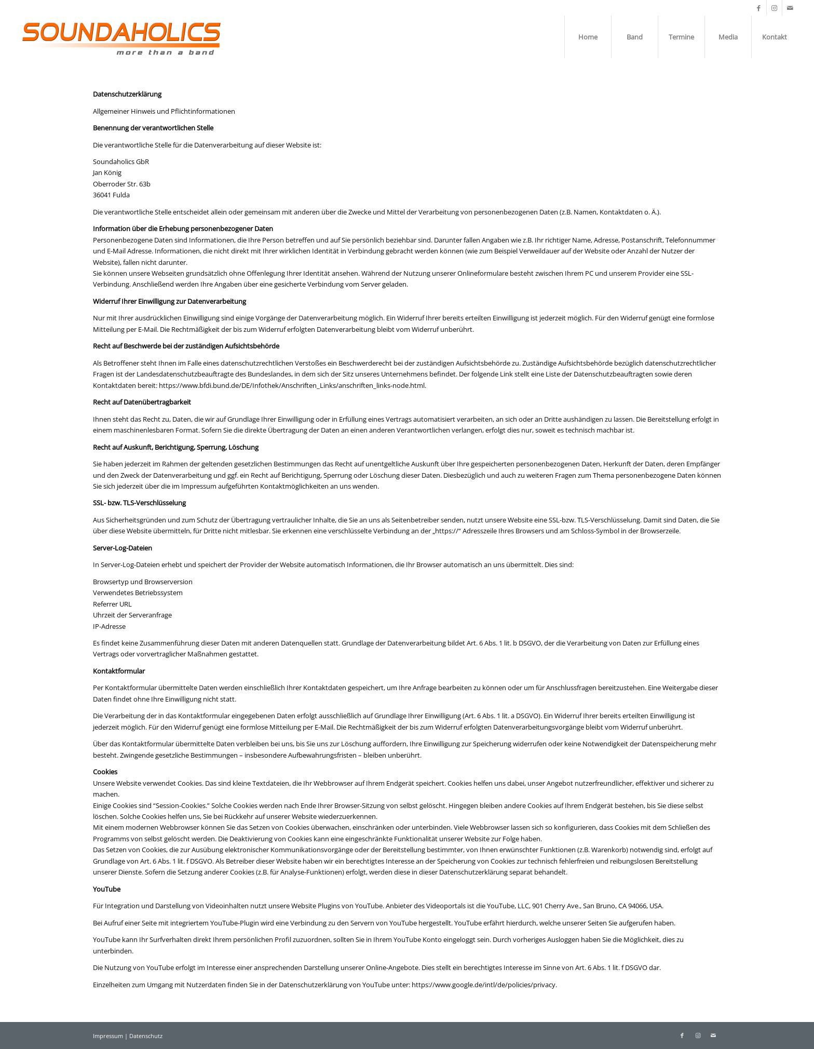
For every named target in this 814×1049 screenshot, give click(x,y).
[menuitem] (587, 37)
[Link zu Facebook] (758, 8)
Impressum (109, 1036)
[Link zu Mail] (790, 8)
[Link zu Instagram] (774, 8)
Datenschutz (145, 1036)
